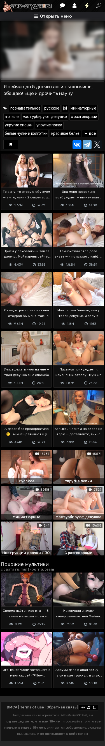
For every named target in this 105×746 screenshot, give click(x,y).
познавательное (25, 108)
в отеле (12, 116)
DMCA (12, 707)
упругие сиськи (18, 125)
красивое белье (65, 133)
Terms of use (32, 707)
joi (65, 108)
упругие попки (49, 125)
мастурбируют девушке (45, 116)
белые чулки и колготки (26, 133)
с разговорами (84, 116)
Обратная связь (61, 707)
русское (51, 108)
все (89, 133)
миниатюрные (83, 108)
